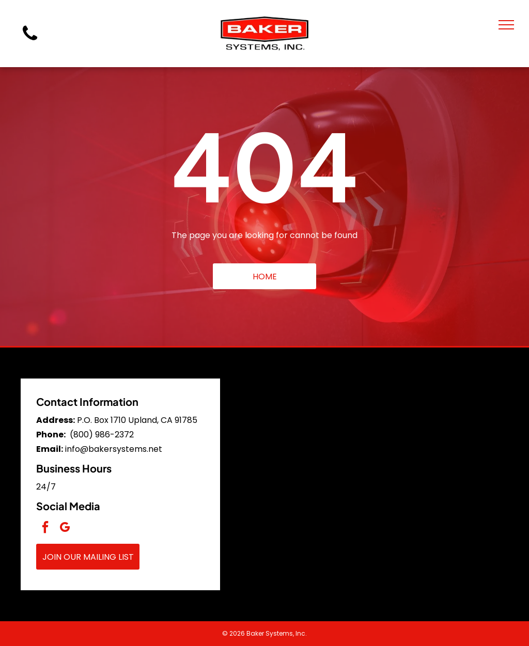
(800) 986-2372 (102, 434)
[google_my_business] (64, 528)
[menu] (506, 24)
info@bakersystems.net (113, 449)
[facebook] (45, 528)
